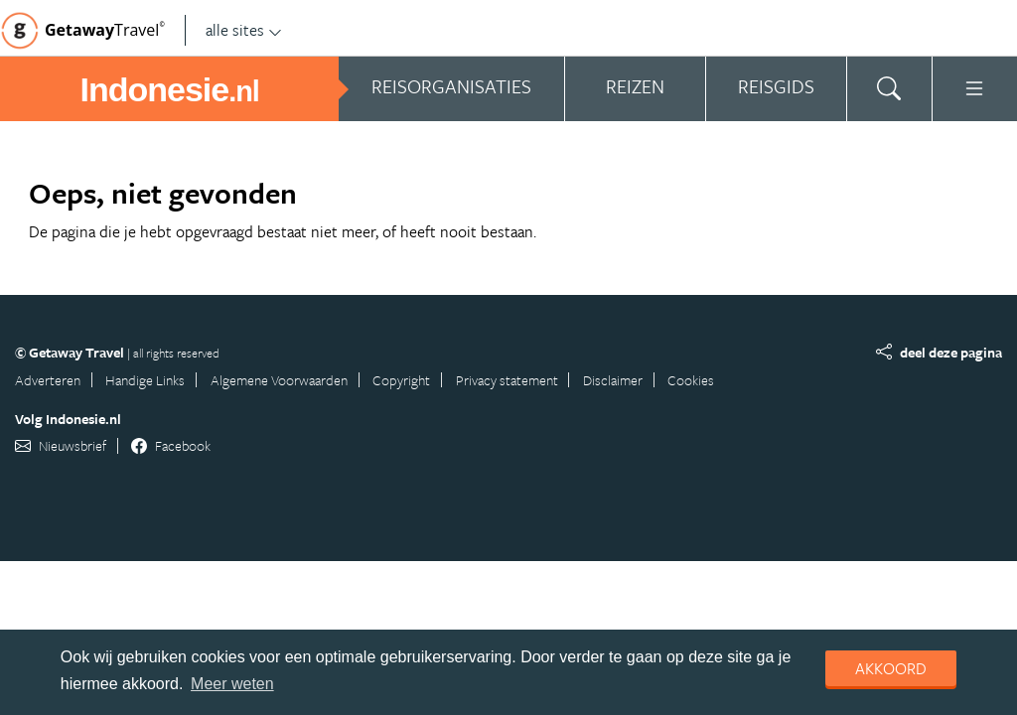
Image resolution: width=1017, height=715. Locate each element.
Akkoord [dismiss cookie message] (891, 668)
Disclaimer (613, 379)
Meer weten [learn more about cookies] (232, 683)
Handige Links (145, 379)
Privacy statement (507, 379)
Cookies (690, 379)
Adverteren (47, 379)
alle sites (244, 30)
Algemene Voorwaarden (279, 379)
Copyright (401, 379)
